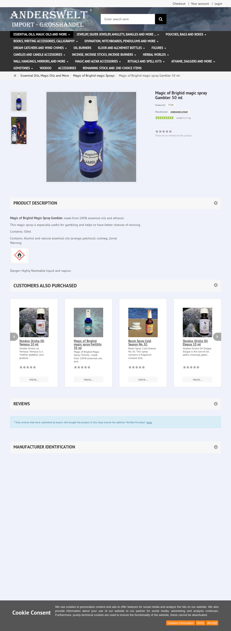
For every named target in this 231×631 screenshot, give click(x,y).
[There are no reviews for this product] (27, 368)
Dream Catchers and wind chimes (40, 48)
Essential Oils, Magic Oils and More (41, 34)
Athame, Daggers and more (193, 61)
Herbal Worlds (156, 55)
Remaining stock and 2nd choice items (112, 68)
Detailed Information (181, 623)
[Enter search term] (128, 19)
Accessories (67, 68)
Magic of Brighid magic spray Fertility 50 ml (88, 344)
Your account (200, 4)
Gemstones (23, 68)
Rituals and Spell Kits (146, 61)
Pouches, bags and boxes (186, 34)
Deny (200, 623)
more (149, 422)
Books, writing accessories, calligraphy (45, 41)
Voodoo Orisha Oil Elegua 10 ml (195, 342)
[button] (115, 286)
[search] (160, 19)
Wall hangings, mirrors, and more (40, 61)
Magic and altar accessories (98, 61)
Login (218, 4)
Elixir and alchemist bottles (121, 48)
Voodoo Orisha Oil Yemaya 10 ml (31, 342)
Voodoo (45, 68)
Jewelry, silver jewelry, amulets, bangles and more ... (118, 34)
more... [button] (34, 379)
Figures (159, 48)
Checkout (179, 4)
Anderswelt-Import (179, 111)
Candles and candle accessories (39, 55)
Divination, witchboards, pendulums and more (122, 41)
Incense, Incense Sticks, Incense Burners (104, 55)
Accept (212, 623)
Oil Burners (82, 48)
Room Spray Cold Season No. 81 (139, 342)
